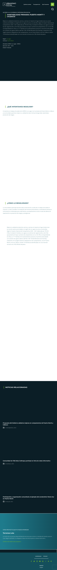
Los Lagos (8, 38)
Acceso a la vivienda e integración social (16, 12)
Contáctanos (38, 556)
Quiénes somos (27, 4)
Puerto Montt (10, 40)
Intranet (45, 556)
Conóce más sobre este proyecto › (12, 541)
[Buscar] (52, 9)
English (41, 567)
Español (41, 565)
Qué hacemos (45, 4)
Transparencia (36, 4)
